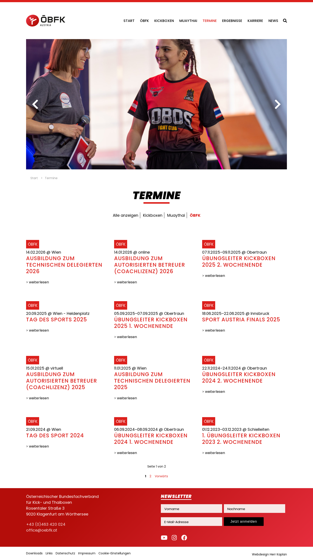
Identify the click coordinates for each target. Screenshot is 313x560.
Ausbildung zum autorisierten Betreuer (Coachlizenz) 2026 (149, 265)
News (273, 20)
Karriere (255, 20)
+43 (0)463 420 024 (45, 524)
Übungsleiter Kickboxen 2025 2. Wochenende (239, 261)
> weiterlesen (37, 282)
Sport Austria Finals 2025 (241, 319)
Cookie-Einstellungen (114, 553)
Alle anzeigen (125, 215)
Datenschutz (65, 553)
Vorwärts (161, 476)
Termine (210, 20)
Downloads (34, 553)
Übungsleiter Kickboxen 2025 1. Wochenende (151, 323)
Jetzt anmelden (243, 521)
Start (129, 20)
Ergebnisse (232, 20)
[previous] (35, 104)
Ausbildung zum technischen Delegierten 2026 (64, 265)
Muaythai (188, 20)
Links (49, 553)
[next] (278, 104)
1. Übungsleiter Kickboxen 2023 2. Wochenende (241, 439)
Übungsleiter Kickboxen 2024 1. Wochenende (151, 439)
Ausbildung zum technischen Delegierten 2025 (152, 381)
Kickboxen (164, 20)
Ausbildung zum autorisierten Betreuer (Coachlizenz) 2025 (61, 381)
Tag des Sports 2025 (56, 319)
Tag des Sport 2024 (55, 435)
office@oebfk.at (41, 530)
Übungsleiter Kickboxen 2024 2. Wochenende (239, 377)
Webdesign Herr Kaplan (269, 554)
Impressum (86, 553)
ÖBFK (144, 20)
